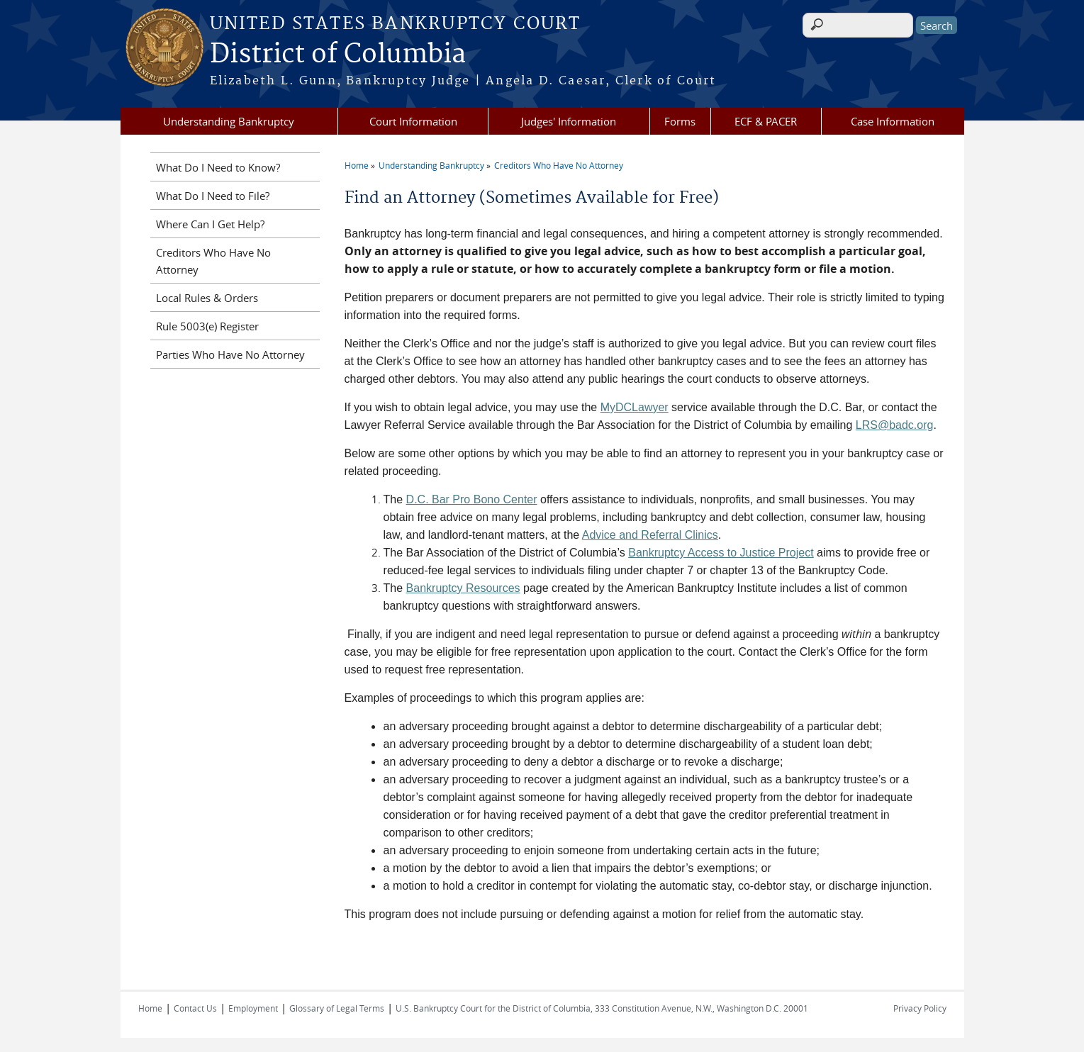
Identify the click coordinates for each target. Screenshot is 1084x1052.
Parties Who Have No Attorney (230, 354)
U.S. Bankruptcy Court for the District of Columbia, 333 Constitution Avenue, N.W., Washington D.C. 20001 (602, 1008)
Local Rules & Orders (207, 298)
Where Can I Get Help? (210, 224)
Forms (679, 121)
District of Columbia (338, 54)
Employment (253, 1008)
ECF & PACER (765, 121)
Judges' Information (568, 121)
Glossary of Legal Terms (336, 1008)
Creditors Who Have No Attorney (558, 165)
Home (357, 165)
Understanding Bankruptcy (228, 121)
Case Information (892, 121)
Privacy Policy (919, 1008)
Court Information (413, 121)
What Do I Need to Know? (218, 167)
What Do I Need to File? (212, 196)
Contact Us (195, 1008)
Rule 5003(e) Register (207, 326)
